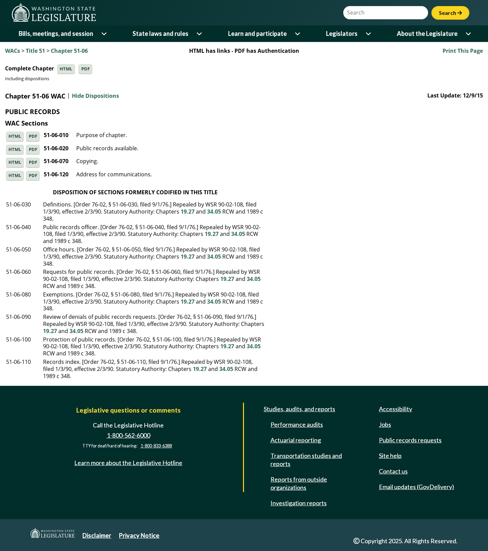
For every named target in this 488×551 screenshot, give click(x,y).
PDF (85, 69)
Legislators (342, 33)
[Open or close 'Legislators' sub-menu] (368, 33)
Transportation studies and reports (306, 459)
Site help (390, 455)
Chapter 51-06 (69, 50)
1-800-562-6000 (128, 435)
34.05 (214, 211)
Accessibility (395, 409)
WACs (12, 50)
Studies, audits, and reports (299, 409)
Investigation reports (298, 503)
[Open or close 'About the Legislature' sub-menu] (468, 33)
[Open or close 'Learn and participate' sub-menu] (298, 33)
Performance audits (296, 424)
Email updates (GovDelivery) (416, 486)
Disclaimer (96, 535)
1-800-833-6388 (156, 445)
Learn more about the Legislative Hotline (128, 462)
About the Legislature (427, 33)
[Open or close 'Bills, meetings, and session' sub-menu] (104, 33)
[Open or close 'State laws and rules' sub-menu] (199, 33)
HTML (66, 69)
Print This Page (463, 50)
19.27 (188, 211)
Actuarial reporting (295, 440)
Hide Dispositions (95, 96)
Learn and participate (257, 33)
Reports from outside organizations (298, 483)
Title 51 (35, 50)
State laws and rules (160, 33)
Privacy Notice (139, 535)
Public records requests (410, 440)
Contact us (393, 471)
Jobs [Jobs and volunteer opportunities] (385, 424)
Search (450, 12)
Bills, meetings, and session (56, 33)
